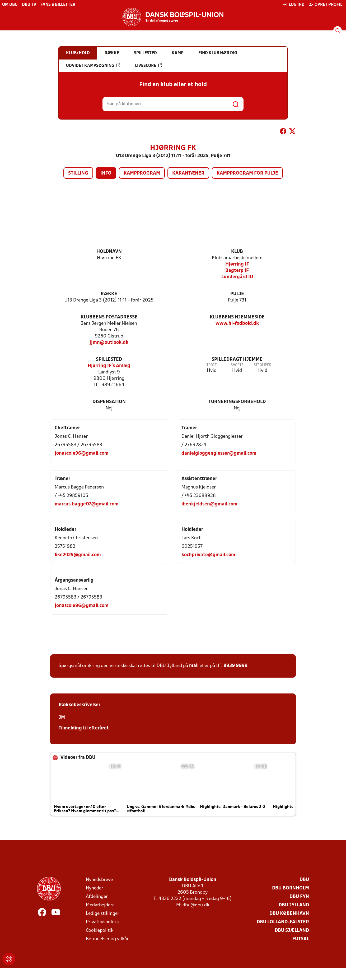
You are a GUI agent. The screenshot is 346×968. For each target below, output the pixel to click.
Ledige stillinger (102, 913)
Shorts (237, 365)
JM (62, 717)
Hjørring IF (237, 264)
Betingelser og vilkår (107, 939)
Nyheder (94, 888)
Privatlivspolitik (102, 922)
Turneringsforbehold (237, 402)
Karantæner (188, 173)
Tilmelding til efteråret (84, 728)
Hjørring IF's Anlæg (109, 366)
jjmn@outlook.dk (109, 342)
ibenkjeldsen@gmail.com (209, 504)
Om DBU (10, 5)
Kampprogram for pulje (247, 173)
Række (109, 294)
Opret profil (325, 4)
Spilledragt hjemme (237, 359)
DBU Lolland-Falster (283, 922)
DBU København (289, 913)
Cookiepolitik (99, 930)
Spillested (109, 359)
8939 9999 (235, 666)
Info (105, 173)
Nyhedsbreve (99, 880)
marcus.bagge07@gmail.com (87, 504)
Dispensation (109, 402)
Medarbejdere (100, 905)
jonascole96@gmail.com (82, 453)
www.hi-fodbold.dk (237, 323)
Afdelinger (97, 896)
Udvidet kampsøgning (93, 65)
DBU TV (29, 5)
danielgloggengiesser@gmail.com (218, 453)
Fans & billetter (57, 5)
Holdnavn (109, 251)
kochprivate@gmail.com (208, 555)
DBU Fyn (299, 896)
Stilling (78, 173)
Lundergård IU (237, 277)
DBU (304, 880)
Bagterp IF (237, 270)
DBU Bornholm (290, 888)
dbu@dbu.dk (196, 905)
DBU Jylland (294, 905)
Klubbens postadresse (109, 317)
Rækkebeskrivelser (79, 705)
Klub (237, 251)
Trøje (212, 365)
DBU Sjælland (292, 930)
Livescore (148, 65)
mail (194, 666)
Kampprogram (142, 173)
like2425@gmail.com (78, 555)
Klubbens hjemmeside (237, 317)
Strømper (262, 365)
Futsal (300, 939)
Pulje (237, 294)
